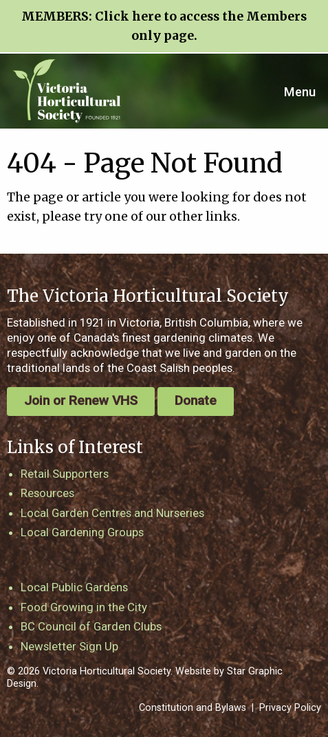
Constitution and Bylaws (192, 708)
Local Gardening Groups (82, 532)
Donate (196, 400)
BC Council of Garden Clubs (91, 626)
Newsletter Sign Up (69, 646)
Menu (300, 92)
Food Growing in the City (84, 607)
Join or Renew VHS (81, 400)
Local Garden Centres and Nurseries (112, 513)
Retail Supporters (65, 474)
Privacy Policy (290, 708)
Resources (47, 493)
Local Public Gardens (74, 587)
